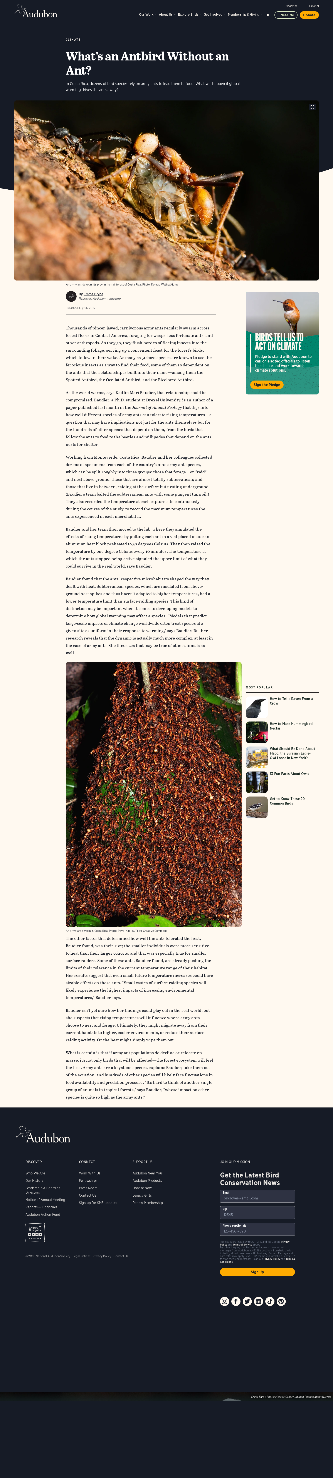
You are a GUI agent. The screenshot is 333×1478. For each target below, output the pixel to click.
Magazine (292, 6)
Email (226, 1192)
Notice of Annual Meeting (45, 1200)
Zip (225, 1209)
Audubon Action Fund (42, 1214)
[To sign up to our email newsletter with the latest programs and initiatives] (257, 1196)
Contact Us (87, 1195)
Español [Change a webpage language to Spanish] (314, 6)
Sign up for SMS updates (98, 1203)
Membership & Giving (243, 14)
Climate (73, 39)
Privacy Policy (102, 1256)
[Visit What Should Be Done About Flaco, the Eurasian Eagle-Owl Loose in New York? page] (282, 757)
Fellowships (88, 1181)
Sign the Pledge (267, 385)
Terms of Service (242, 1244)
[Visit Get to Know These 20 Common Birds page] (282, 807)
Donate (309, 15)
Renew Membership (148, 1203)
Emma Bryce (93, 294)
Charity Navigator (35, 1232)
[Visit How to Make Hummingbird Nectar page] (282, 732)
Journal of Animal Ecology (157, 407)
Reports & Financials (41, 1207)
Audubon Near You (147, 1173)
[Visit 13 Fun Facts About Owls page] (282, 782)
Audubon (36, 10)
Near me (287, 15)
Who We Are (35, 1173)
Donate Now (142, 1188)
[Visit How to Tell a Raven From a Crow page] (282, 707)
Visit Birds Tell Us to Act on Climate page (282, 343)
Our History (34, 1181)
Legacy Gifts (142, 1195)
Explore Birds (188, 14)
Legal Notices (82, 1256)
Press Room (88, 1188)
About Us (166, 14)
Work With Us (89, 1173)
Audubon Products (147, 1181)
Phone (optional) (234, 1225)
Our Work (146, 14)
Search (268, 14)
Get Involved (213, 14)
